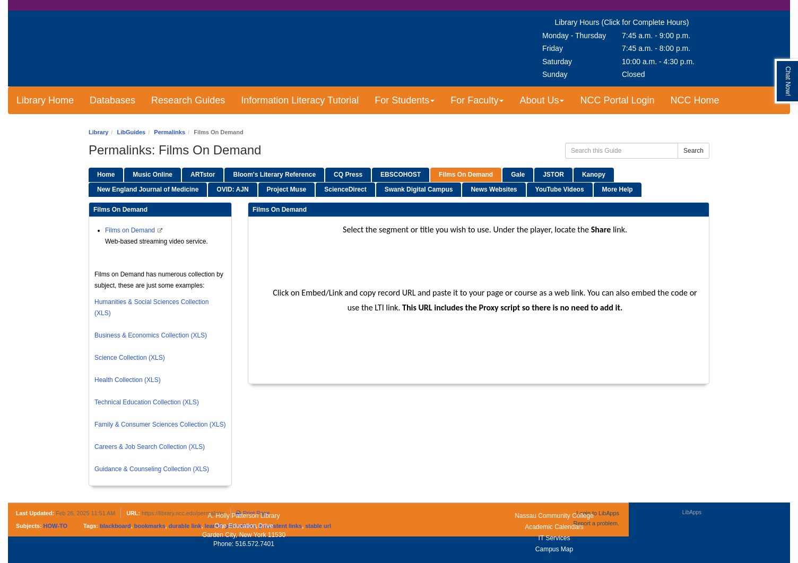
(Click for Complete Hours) (645, 22)
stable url (318, 526)
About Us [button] (541, 100)
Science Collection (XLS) (129, 357)
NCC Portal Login (617, 100)
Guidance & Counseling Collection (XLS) (151, 469)
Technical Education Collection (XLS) (146, 402)
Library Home (45, 100)
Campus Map (554, 549)
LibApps (691, 512)
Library (98, 132)
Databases (112, 100)
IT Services (554, 538)
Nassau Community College (554, 515)
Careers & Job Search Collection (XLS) (149, 447)
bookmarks (150, 526)
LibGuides (131, 132)
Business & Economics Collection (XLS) (150, 335)
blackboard (115, 526)
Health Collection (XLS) (127, 380)
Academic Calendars (554, 527)
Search (693, 150)
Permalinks (169, 132)
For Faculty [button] (477, 100)
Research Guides (188, 100)
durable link (185, 526)
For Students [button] (405, 100)
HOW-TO (55, 526)
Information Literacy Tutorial (300, 100)
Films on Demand (131, 230)
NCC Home (695, 100)
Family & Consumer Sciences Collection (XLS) (159, 424)
